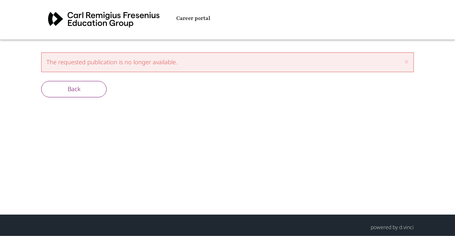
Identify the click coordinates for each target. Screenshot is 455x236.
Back (74, 89)
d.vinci (406, 226)
